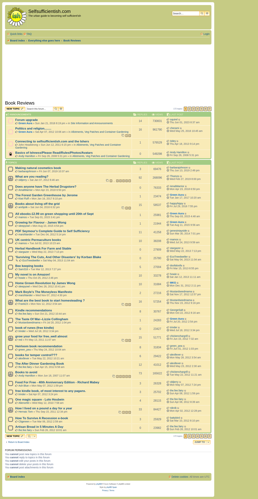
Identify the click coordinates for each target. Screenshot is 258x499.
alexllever (23, 358)
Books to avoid (26, 372)
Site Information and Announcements (92, 123)
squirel (174, 119)
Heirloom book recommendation (38, 346)
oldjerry (22, 179)
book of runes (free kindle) (34, 327)
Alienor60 (23, 402)
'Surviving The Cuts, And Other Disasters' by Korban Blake (58, 257)
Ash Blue (23, 385)
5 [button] (201, 108)
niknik (173, 407)
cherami (174, 128)
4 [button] (197, 108)
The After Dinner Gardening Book (39, 363)
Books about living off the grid (37, 204)
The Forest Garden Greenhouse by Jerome (46, 195)
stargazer (23, 251)
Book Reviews (20, 103)
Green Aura (25, 123)
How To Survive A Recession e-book (41, 418)
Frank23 (23, 303)
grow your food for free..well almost (41, 336)
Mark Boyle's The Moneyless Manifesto (43, 292)
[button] (209, 109)
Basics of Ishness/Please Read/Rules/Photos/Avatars (54, 152)
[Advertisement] (108, 71)
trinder (22, 331)
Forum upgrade (26, 120)
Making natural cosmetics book (38, 168)
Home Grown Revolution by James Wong (45, 283)
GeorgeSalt (176, 310)
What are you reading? (31, 176)
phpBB (99, 484)
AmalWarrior (25, 190)
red (20, 339)
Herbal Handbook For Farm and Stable (43, 248)
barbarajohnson (27, 171)
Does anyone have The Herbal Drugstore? (45, 186)
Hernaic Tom (25, 411)
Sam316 (23, 269)
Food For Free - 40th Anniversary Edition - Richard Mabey (57, 382)
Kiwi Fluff (23, 198)
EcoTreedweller (31, 260)
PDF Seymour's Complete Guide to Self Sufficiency (52, 231)
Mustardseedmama (181, 291)
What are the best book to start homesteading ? (50, 300)
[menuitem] (27, 34)
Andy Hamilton (26, 156)
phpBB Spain (111, 487)
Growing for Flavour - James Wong (40, 222)
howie (21, 277)
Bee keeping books (29, 266)
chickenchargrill (179, 336)
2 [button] (189, 108)
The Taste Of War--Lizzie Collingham (41, 319)
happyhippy (176, 203)
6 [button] (205, 108)
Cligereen (23, 421)
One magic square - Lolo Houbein (39, 399)
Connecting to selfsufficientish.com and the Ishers (52, 141)
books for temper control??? (36, 355)
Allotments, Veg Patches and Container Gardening (99, 131)
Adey (173, 141)
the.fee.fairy (25, 313)
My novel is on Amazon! (32, 274)
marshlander (25, 234)
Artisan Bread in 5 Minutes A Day (39, 427)
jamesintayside (178, 230)
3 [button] (193, 108)
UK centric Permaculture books (38, 240)
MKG (173, 282)
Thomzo (174, 176)
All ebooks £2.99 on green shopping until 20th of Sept (54, 214)
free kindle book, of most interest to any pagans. (50, 391)
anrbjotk (23, 207)
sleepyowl (24, 225)
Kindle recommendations (33, 310)
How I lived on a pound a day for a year (43, 408)
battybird (175, 417)
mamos (22, 217)
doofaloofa (176, 265)
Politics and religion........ (33, 128)
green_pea (24, 349)
